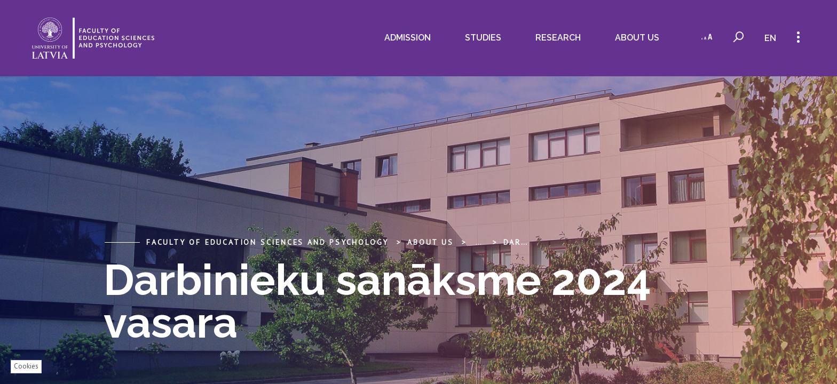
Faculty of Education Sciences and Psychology (267, 242)
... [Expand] (478, 242)
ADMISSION (405, 38)
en (770, 38)
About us (635, 38)
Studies (481, 38)
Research (556, 38)
